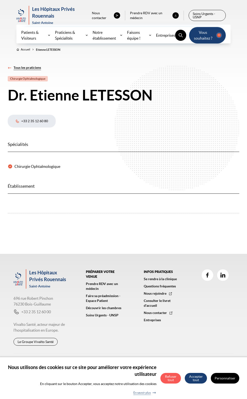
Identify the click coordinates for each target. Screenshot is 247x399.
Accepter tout (196, 380)
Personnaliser (225, 381)
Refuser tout (171, 380)
